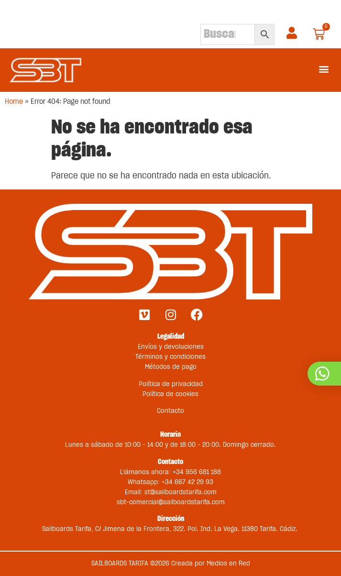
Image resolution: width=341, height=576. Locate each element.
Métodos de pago (171, 367)
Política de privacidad (171, 384)
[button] (323, 69)
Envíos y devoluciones (171, 346)
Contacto (170, 411)
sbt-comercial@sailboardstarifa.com (171, 502)
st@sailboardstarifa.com (180, 492)
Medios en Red (228, 563)
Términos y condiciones (170, 357)
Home (14, 101)
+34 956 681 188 (197, 472)
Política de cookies (170, 394)
